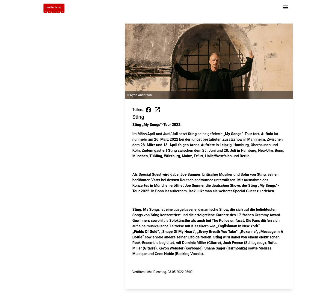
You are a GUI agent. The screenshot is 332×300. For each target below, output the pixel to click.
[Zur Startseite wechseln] (54, 8)
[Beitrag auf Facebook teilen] (148, 110)
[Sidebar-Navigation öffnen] (285, 8)
